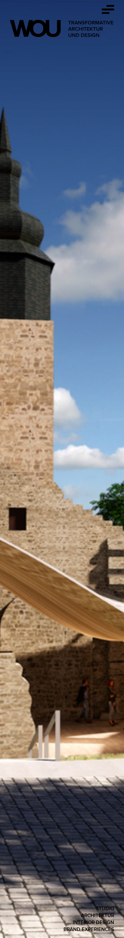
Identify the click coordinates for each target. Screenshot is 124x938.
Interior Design (93, 922)
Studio (105, 909)
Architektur (97, 915)
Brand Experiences (88, 929)
